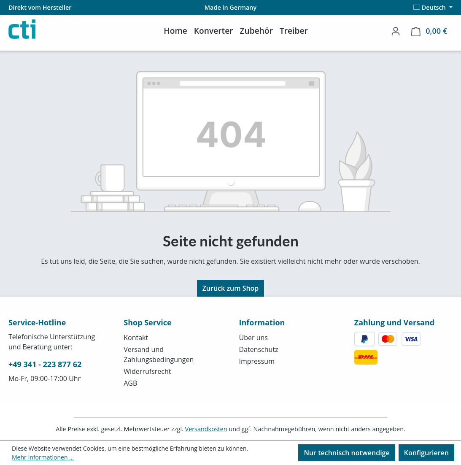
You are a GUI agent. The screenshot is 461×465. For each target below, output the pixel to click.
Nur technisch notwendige (346, 452)
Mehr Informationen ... (43, 457)
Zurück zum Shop (230, 288)
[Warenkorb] (429, 31)
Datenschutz (258, 349)
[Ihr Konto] (396, 30)
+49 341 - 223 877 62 (44, 364)
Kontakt (136, 337)
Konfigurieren (426, 452)
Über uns (253, 337)
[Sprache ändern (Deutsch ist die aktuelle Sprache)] (433, 7)
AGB (130, 383)
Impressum (257, 361)
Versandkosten (206, 429)
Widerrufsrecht (147, 371)
